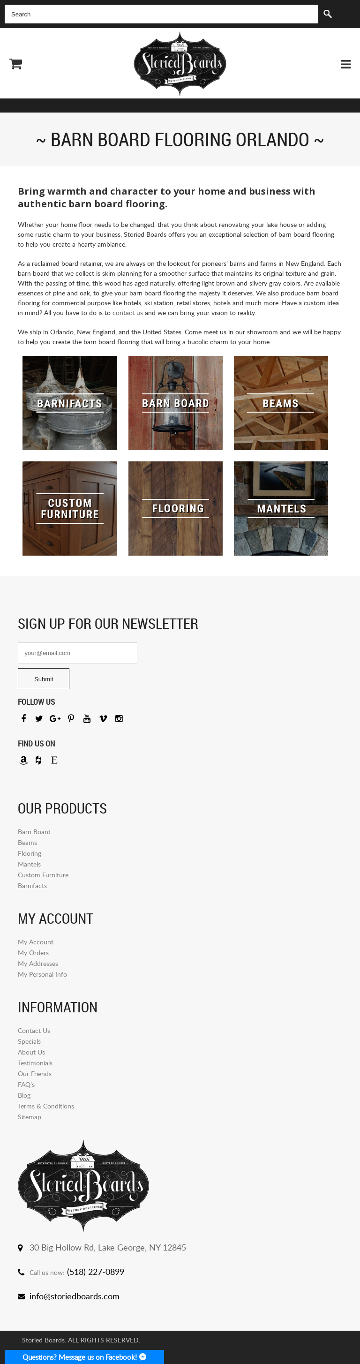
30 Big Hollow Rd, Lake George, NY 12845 (108, 1247)
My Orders (33, 952)
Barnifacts (32, 885)
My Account (35, 941)
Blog (24, 1095)
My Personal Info (42, 974)
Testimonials (35, 1062)
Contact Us (34, 1030)
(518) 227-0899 (95, 1271)
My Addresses (38, 963)
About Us (31, 1051)
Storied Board (180, 64)
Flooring (29, 853)
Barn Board (34, 831)
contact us (127, 312)
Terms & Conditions (46, 1105)
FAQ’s (26, 1084)
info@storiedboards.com (75, 1296)
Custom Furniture (43, 874)
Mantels (29, 863)
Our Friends (35, 1073)
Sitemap (29, 1116)
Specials (29, 1041)
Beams (27, 842)
